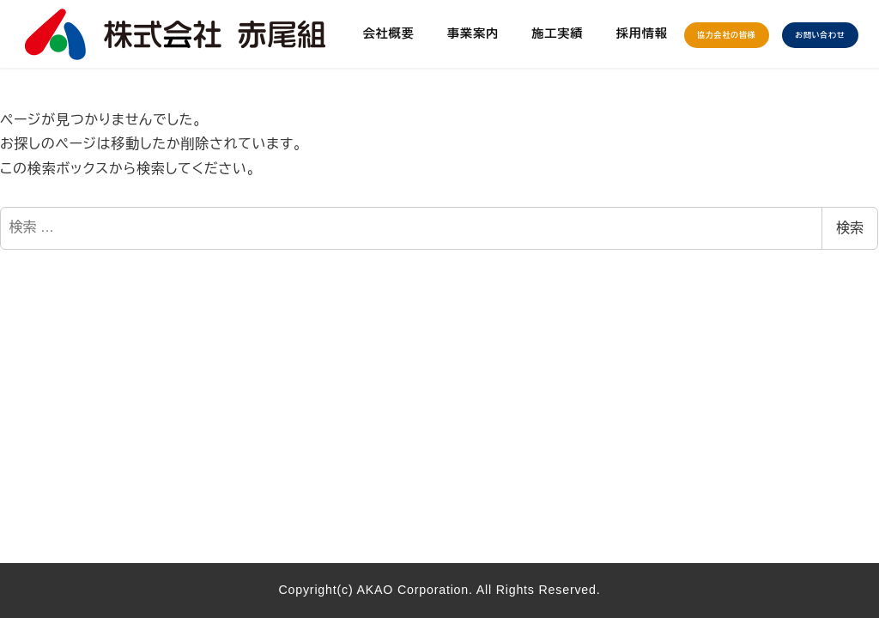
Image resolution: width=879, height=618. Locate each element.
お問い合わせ (820, 35)
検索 (850, 228)
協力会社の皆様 (726, 35)
